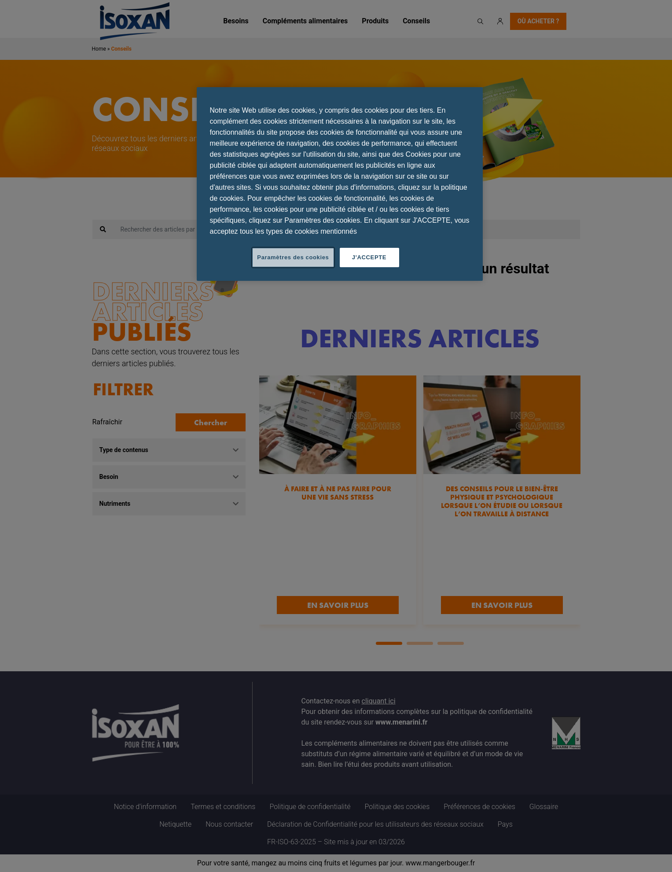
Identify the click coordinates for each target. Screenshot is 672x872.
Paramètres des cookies (293, 257)
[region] (340, 184)
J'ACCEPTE (369, 257)
